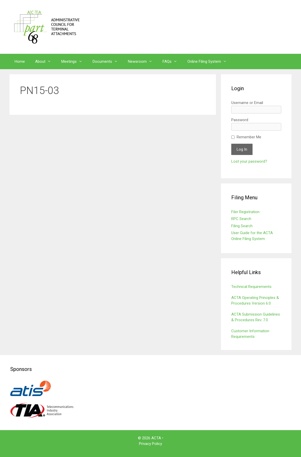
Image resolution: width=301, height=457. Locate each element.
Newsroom (142, 61)
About (45, 61)
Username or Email (247, 102)
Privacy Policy (150, 443)
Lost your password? (249, 161)
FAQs (172, 61)
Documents (108, 61)
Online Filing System (209, 61)
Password (239, 120)
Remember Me (249, 137)
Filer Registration (245, 212)
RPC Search (241, 218)
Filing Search (242, 226)
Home (20, 61)
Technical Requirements (251, 286)
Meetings (74, 61)
